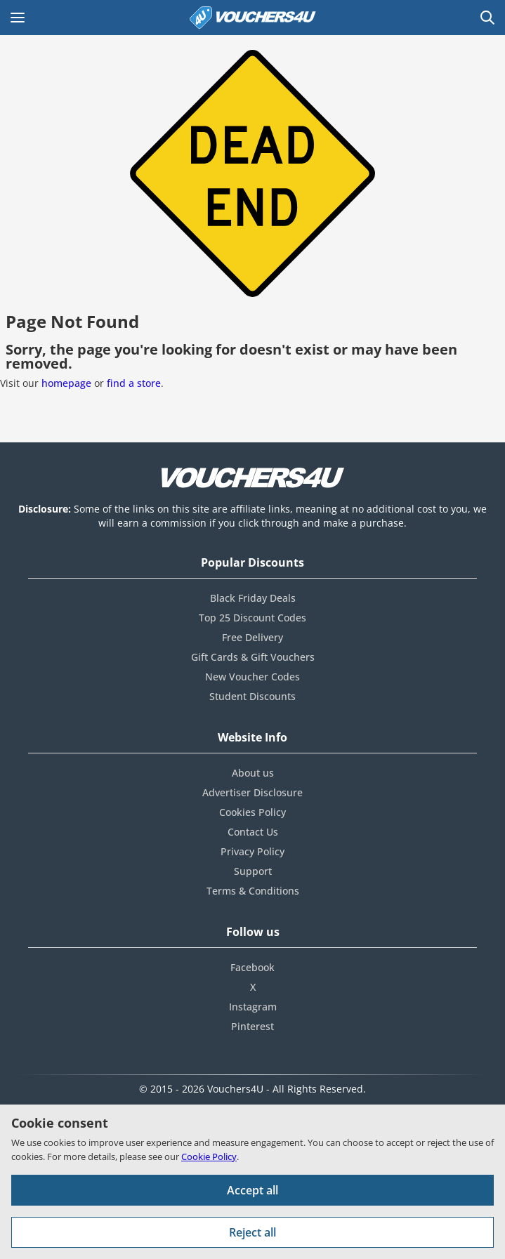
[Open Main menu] (17, 17)
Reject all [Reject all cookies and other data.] (252, 1232)
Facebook (252, 967)
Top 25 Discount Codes (252, 617)
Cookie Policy (209, 1156)
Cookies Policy (252, 812)
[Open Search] (487, 17)
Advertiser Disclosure (252, 792)
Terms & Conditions (252, 890)
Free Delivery (252, 637)
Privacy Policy (252, 851)
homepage (66, 383)
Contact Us (253, 831)
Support (253, 871)
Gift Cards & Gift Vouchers (253, 657)
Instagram (253, 1006)
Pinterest (252, 1026)
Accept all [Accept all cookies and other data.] (252, 1190)
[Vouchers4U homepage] (253, 18)
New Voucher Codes (252, 676)
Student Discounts (252, 696)
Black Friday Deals (253, 598)
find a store (134, 383)
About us (253, 772)
